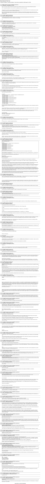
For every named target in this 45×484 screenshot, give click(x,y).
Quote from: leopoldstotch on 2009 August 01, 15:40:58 (7, 55)
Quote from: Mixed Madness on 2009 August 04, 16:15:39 (7, 445)
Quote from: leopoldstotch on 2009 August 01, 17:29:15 (7, 140)
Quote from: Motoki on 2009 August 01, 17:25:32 (6, 263)
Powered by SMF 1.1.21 (17, 483)
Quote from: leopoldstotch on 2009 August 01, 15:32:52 (7, 27)
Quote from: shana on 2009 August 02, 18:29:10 (6, 356)
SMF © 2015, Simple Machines (23, 483)
